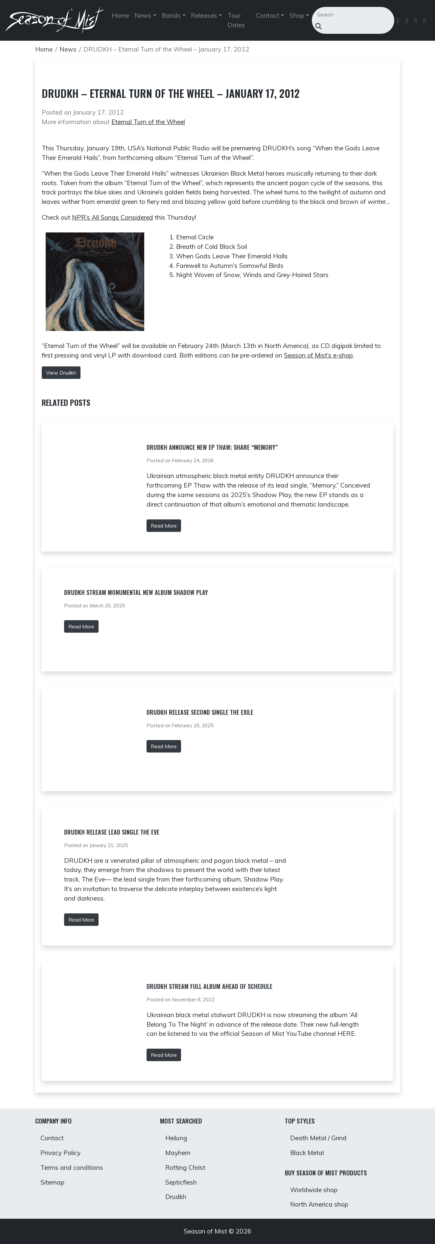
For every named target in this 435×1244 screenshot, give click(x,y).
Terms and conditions (71, 1167)
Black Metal (307, 1153)
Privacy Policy (60, 1153)
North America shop (319, 1204)
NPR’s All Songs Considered (112, 217)
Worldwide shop (313, 1190)
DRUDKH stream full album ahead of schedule (209, 986)
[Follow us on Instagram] (416, 20)
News (68, 49)
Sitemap (52, 1182)
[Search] (349, 14)
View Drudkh (61, 372)
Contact (52, 1138)
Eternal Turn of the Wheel (148, 122)
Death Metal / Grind (318, 1138)
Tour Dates (236, 20)
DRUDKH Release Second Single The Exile (200, 712)
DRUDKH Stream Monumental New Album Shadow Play (136, 592)
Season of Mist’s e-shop (318, 355)
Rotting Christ (185, 1167)
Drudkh (175, 1197)
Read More (164, 525)
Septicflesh (181, 1182)
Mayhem (178, 1153)
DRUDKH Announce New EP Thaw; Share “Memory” (212, 447)
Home (120, 15)
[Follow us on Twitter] (407, 20)
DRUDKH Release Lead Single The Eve (111, 832)
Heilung (176, 1138)
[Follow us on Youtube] (425, 20)
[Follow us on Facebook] (398, 20)
